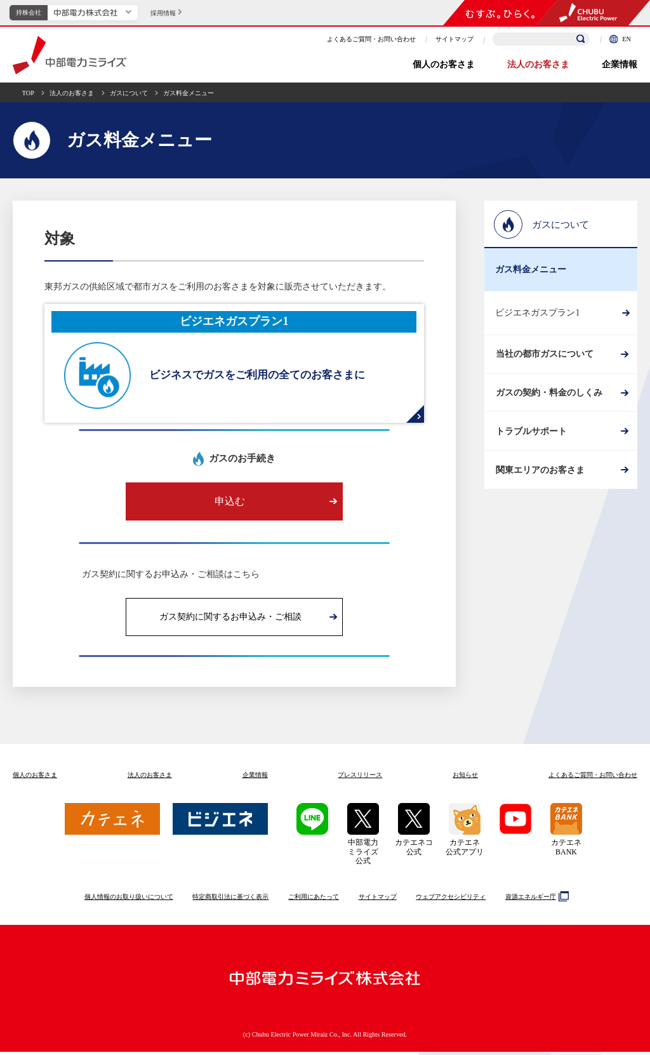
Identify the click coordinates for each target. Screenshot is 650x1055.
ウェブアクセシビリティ (451, 899)
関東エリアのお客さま (539, 486)
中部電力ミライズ (69, 55)
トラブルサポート (530, 443)
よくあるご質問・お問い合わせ (371, 39)
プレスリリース (360, 777)
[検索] (580, 39)
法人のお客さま (538, 64)
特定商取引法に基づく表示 (230, 899)
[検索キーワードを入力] (541, 39)
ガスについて (129, 93)
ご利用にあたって (313, 899)
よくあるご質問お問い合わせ (592, 777)
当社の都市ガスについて (544, 356)
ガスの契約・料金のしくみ (548, 399)
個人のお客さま (444, 64)
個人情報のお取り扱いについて (128, 899)
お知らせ (465, 777)
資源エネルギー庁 (535, 899)
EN (620, 39)
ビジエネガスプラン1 (537, 312)
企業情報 (619, 64)
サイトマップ (454, 39)
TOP (28, 93)
